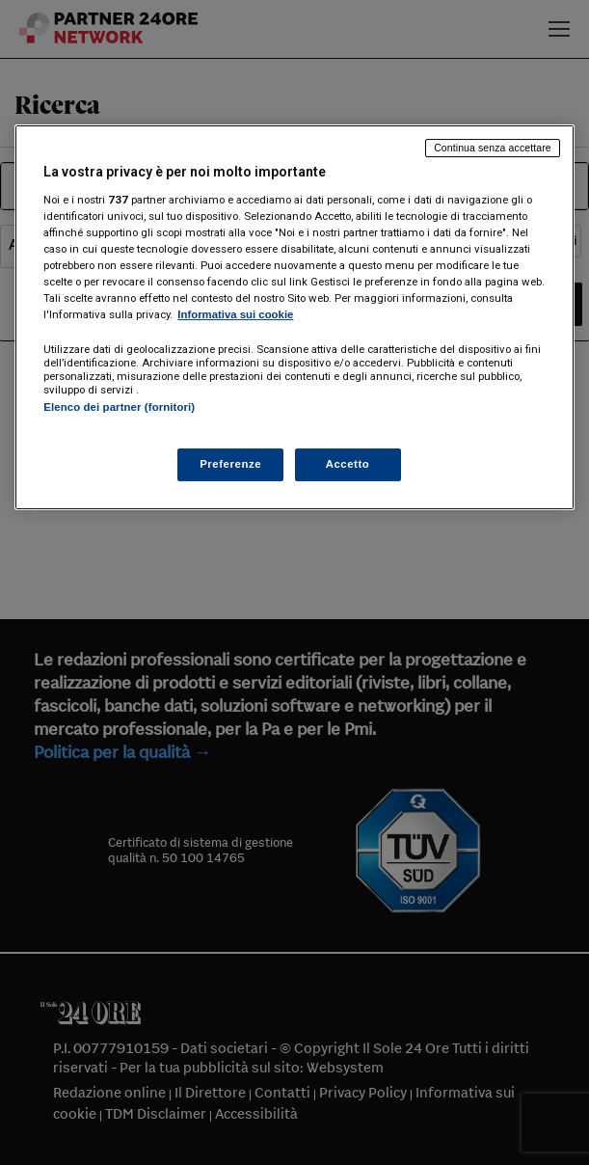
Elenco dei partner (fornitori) (119, 407)
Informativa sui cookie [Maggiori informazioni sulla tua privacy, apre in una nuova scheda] (235, 314)
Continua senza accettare (492, 147)
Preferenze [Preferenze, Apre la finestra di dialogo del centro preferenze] (230, 464)
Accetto (348, 464)
